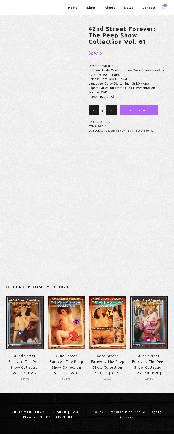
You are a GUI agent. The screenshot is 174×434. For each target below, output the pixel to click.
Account (64, 417)
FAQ (75, 411)
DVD (130, 130)
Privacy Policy (36, 417)
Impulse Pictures (144, 130)
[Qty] (102, 110)
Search (59, 411)
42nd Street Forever (115, 130)
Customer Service (30, 411)
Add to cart (139, 110)
